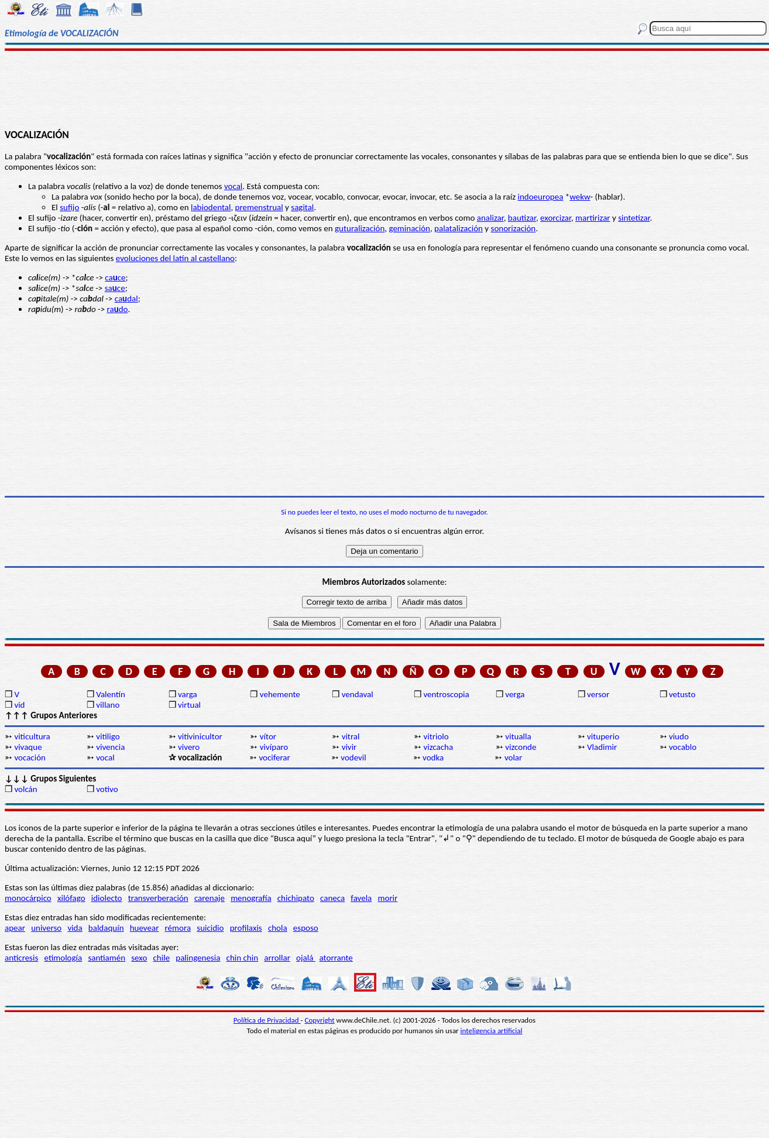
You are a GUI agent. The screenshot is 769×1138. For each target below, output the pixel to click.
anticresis (21, 957)
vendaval (357, 694)
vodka (433, 757)
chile (161, 957)
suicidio (210, 928)
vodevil (353, 757)
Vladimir (602, 747)
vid (19, 705)
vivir (349, 747)
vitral (351, 736)
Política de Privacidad (267, 1020)
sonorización (513, 228)
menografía (251, 898)
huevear (144, 928)
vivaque (28, 747)
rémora (178, 928)
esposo (305, 928)
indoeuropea (540, 196)
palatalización (458, 228)
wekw (579, 196)
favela (361, 898)
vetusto (682, 694)
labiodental (211, 207)
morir (387, 898)
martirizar (592, 217)
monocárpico (28, 898)
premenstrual (259, 207)
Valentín (110, 694)
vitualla (518, 736)
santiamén (106, 957)
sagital (302, 207)
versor (598, 694)
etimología (63, 957)
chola (277, 928)
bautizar (522, 217)
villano (107, 705)
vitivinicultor (200, 736)
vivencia (110, 747)
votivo (107, 789)
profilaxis (246, 928)
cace (115, 277)
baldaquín (106, 928)
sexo (139, 957)
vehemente (280, 694)
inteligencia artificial (492, 1030)
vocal (233, 186)
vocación (30, 757)
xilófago (71, 898)
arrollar (277, 957)
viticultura (32, 736)
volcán (25, 789)
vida (74, 928)
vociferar (274, 757)
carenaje (209, 898)
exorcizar (555, 217)
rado (117, 309)
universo (46, 928)
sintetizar (634, 217)
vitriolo (435, 736)
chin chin (242, 957)
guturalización (359, 228)
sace (115, 288)
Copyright (320, 1020)
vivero (189, 747)
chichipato (295, 898)
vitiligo (107, 736)
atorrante (336, 957)
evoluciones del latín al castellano (175, 258)
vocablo (682, 747)
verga (514, 694)
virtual (189, 705)
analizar (490, 217)
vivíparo (274, 747)
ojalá (305, 957)
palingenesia (198, 957)
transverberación (158, 898)
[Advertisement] (384, 89)
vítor (268, 736)
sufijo (69, 207)
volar (513, 757)
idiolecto (106, 898)
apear (15, 928)
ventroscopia (446, 694)
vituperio (603, 736)
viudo (679, 736)
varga (187, 694)
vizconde (520, 747)
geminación (409, 228)
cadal (126, 298)
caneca (332, 898)
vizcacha (438, 747)
